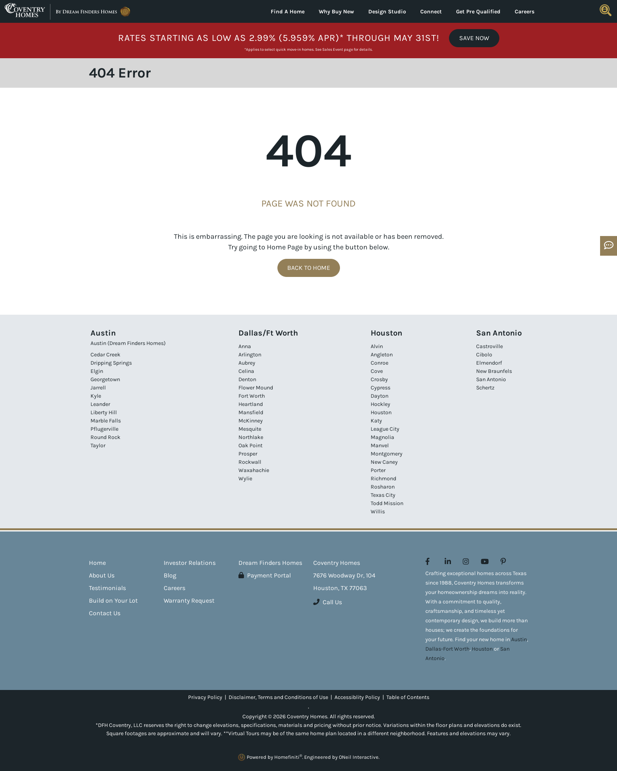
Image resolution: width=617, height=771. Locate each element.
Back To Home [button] (308, 267)
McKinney (250, 420)
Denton (247, 379)
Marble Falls (106, 420)
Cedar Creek (105, 354)
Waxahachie (253, 470)
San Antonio (491, 379)
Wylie (245, 478)
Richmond (383, 478)
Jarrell (98, 387)
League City (385, 429)
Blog (170, 575)
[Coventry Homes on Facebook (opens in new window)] (427, 561)
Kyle (96, 396)
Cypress (380, 387)
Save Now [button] (474, 38)
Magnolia (382, 437)
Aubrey (246, 363)
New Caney (384, 462)
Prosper (247, 453)
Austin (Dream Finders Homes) (128, 343)
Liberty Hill (104, 412)
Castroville (489, 346)
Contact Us (104, 613)
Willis (378, 511)
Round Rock (105, 437)
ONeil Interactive (359, 757)
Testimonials (107, 588)
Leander (100, 404)
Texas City (383, 495)
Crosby (379, 379)
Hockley (380, 404)
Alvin (377, 346)
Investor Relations (190, 562)
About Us (102, 575)
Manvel (380, 445)
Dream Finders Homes (270, 562)
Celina (246, 371)
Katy (376, 420)
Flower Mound (255, 387)
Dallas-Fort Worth (447, 649)
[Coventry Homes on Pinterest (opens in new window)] (503, 561)
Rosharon (383, 486)
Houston (381, 412)
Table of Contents (407, 697)
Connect (431, 11)
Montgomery (387, 453)
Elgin (97, 371)
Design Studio (387, 11)
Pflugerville (104, 429)
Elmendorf (489, 363)
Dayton (379, 396)
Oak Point (250, 445)
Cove (377, 371)
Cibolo (484, 354)
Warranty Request (189, 600)
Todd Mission (387, 503)
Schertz (485, 387)
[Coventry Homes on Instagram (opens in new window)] (466, 561)
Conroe (379, 363)
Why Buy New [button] (336, 11)
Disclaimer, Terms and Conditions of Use (278, 697)
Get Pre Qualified (478, 11)
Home (97, 562)
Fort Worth (251, 396)
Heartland (250, 404)
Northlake (250, 437)
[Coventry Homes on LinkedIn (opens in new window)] (448, 561)
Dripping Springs (111, 363)
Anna (244, 346)
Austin (519, 639)
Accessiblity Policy (357, 697)
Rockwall (249, 462)
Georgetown (105, 379)
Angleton (382, 354)
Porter (378, 470)
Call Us (327, 602)
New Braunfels (494, 371)
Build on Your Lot (113, 600)
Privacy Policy (205, 697)
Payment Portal (264, 575)
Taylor (98, 445)
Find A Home (288, 11)
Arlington (249, 354)
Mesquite (249, 429)
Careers (524, 11)
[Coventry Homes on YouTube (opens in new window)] (485, 561)
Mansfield (250, 412)
